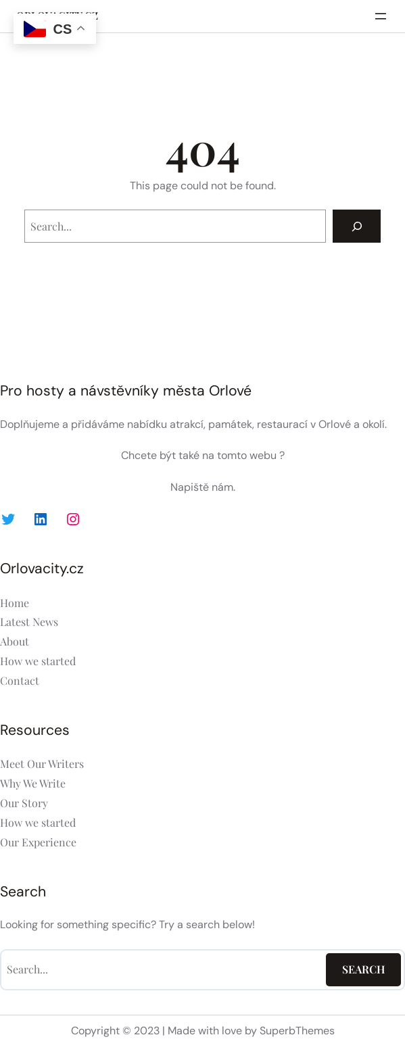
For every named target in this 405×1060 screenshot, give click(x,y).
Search (363, 969)
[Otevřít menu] (381, 16)
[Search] (357, 226)
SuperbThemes (297, 1030)
